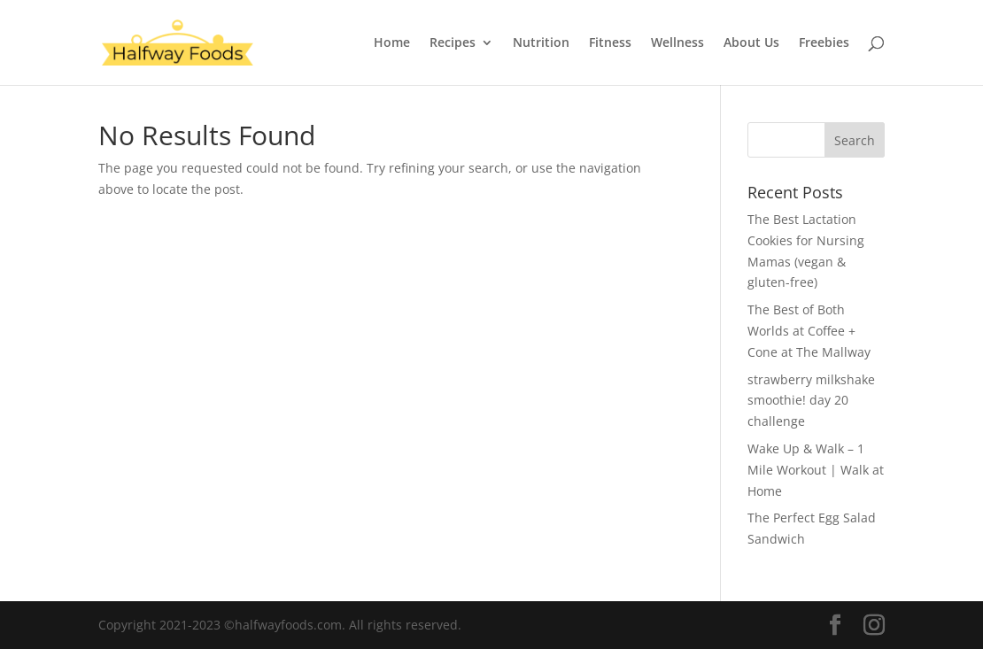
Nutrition (541, 43)
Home (392, 43)
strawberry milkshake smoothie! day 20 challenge (811, 400)
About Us (751, 43)
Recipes (453, 43)
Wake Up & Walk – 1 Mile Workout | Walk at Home (815, 469)
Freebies (824, 43)
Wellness (677, 43)
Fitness (610, 43)
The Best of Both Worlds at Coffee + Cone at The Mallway (809, 330)
